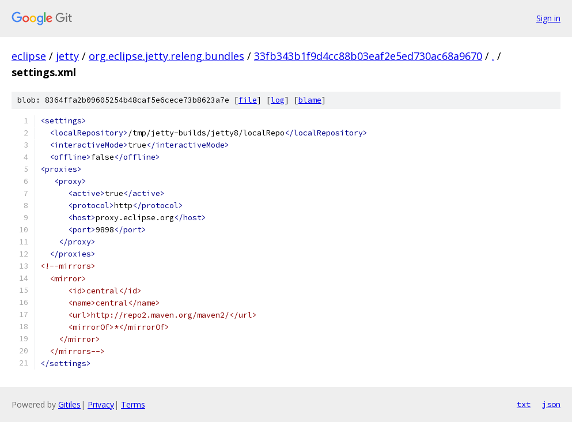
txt (524, 404)
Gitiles (69, 404)
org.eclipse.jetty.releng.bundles (166, 56)
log (278, 100)
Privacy (101, 404)
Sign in (548, 18)
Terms (133, 404)
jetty (67, 56)
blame (309, 100)
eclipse (29, 56)
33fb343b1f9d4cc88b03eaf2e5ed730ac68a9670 (368, 56)
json (551, 404)
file (247, 100)
